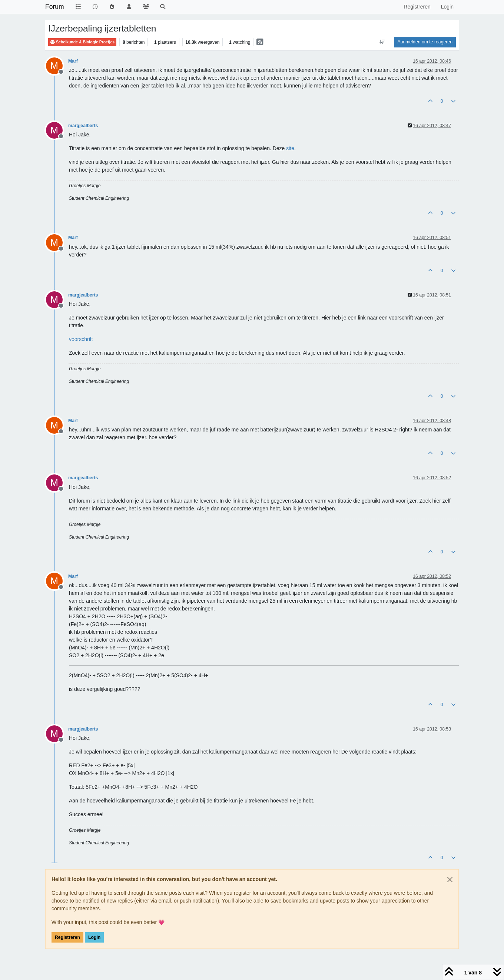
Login (94, 937)
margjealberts (83, 125)
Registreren (67, 937)
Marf (73, 61)
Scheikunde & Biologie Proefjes (82, 42)
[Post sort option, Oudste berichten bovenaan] (382, 42)
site (290, 148)
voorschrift (81, 339)
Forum (54, 6)
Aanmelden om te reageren (425, 41)
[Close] (449, 880)
